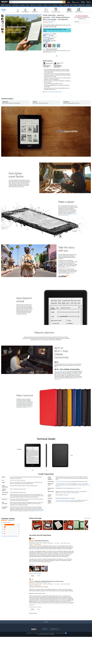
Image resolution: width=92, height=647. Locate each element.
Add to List (77, 21)
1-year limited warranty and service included (64, 484)
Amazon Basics (15, 5)
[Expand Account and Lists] (79, 2)
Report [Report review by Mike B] (38, 576)
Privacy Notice (36, 633)
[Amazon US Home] (33, 630)
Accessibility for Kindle (38, 511)
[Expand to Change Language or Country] (70, 2)
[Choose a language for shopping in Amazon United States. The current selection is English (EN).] (68, 2)
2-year (80, 484)
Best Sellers (22, 5)
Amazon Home (81, 5)
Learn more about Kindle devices (62, 482)
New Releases (55, 5)
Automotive (88, 5)
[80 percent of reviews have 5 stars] (10, 525)
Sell (49, 5)
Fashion (75, 5)
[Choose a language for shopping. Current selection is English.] (45, 629)
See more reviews (33, 613)
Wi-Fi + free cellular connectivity (60, 371)
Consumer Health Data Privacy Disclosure (47, 633)
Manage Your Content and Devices (62, 502)
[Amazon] (4, 2)
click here (72, 272)
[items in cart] (88, 2)
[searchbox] (37, 2)
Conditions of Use (30, 633)
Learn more (68, 267)
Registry (60, 5)
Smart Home (66, 5)
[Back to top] (46, 624)
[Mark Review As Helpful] (32, 576)
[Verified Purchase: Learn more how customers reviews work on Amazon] (37, 545)
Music (71, 5)
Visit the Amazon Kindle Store (49, 21)
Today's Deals (33, 5)
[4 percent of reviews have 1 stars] (10, 534)
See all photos (87, 518)
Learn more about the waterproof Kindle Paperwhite (69, 493)
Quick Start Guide (77, 488)
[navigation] (4, 10)
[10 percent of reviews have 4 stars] (10, 527)
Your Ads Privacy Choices (60, 633)
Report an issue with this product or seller (52, 91)
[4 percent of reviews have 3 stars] (10, 529)
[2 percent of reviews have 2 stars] (10, 532)
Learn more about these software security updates (65, 500)
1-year (77, 484)
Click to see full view (23, 51)
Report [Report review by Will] (38, 609)
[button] (3, 5)
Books (27, 5)
